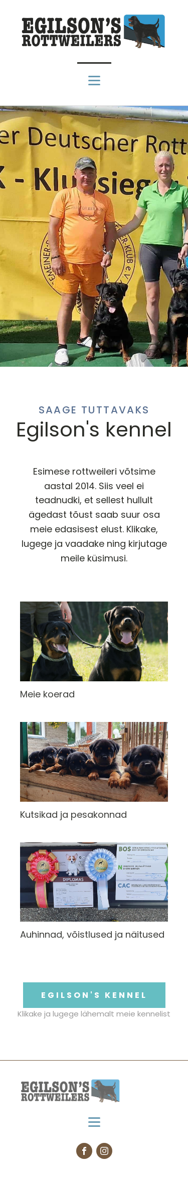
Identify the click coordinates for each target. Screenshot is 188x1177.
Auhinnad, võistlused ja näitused (92, 934)
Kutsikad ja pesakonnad (73, 814)
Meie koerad (47, 694)
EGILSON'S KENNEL (94, 995)
